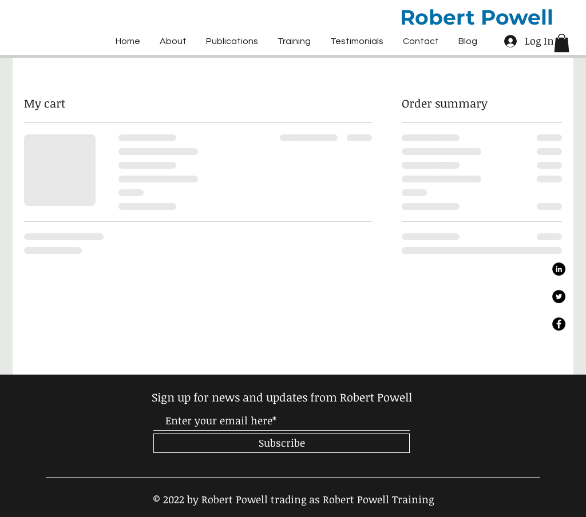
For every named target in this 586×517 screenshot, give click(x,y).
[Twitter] (558, 296)
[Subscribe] (281, 443)
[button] (561, 43)
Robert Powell (476, 17)
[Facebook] (558, 324)
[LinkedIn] (558, 269)
